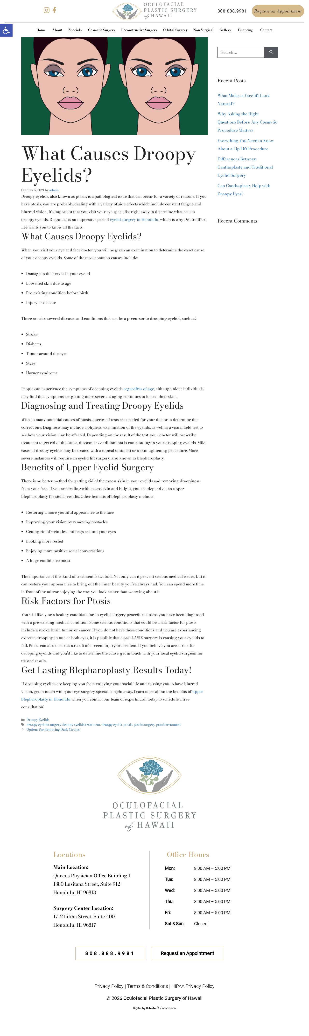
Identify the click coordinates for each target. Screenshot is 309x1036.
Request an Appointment (278, 11)
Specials (75, 29)
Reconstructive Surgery (139, 29)
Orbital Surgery (175, 29)
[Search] (271, 52)
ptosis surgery (144, 724)
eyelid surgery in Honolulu (134, 219)
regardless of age (139, 389)
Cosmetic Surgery (101, 29)
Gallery (225, 29)
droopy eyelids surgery (44, 724)
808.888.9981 (232, 10)
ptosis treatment (168, 724)
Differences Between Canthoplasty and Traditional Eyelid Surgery (245, 167)
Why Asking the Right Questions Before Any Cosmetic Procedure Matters (247, 122)
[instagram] (46, 11)
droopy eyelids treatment (81, 724)
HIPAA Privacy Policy (193, 986)
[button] (6, 30)
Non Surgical (203, 29)
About (57, 29)
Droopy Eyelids (38, 719)
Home (41, 29)
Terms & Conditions (147, 986)
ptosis (127, 724)
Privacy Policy (109, 986)
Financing (245, 29)
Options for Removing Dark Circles (53, 729)
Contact (266, 29)
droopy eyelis (112, 724)
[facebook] (54, 11)
